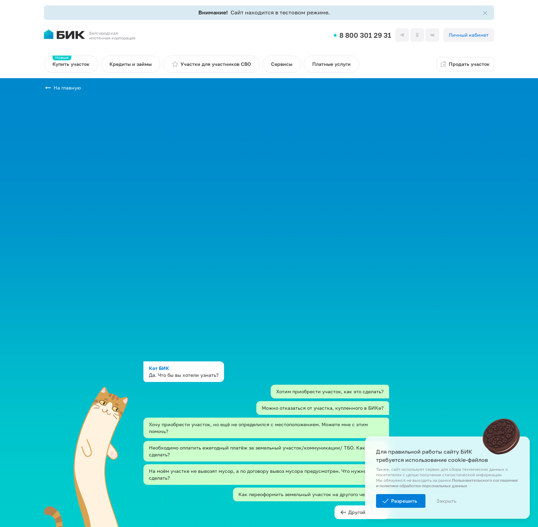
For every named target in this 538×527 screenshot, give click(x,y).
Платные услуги (331, 64)
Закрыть (446, 501)
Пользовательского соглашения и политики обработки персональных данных (447, 483)
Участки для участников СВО (211, 64)
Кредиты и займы (130, 64)
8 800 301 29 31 (365, 35)
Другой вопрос (362, 512)
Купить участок (71, 61)
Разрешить (404, 501)
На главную (67, 88)
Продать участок (465, 64)
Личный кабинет (469, 35)
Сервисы (281, 64)
